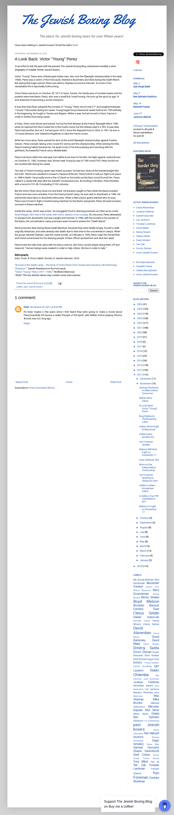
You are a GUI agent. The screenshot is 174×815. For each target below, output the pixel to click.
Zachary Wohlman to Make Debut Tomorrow (148, 390)
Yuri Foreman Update (146, 443)
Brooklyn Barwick (145, 262)
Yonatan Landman (145, 223)
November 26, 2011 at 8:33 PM (46, 307)
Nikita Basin (140, 713)
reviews (138, 737)
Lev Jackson (143, 219)
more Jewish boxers (147, 252)
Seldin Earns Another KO (146, 435)
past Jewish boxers (33, 286)
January (144, 560)
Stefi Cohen (141, 754)
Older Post (115, 382)
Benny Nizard (143, 232)
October (144, 518)
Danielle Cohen (144, 266)
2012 (140, 370)
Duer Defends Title (149, 459)
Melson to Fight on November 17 (147, 509)
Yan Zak (140, 244)
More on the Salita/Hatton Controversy (147, 467)
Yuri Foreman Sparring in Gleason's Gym (148, 477)
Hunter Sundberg (142, 666)
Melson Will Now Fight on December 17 (148, 452)
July (142, 532)
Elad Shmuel (139, 659)
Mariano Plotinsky (143, 692)
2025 (140, 308)
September (146, 522)
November (146, 383)
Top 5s (154, 761)
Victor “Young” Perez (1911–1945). (34, 271)
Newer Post (22, 382)
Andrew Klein (152, 587)
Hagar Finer (153, 659)
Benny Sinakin (150, 597)
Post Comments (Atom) (42, 387)
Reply (27, 323)
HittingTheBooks (152, 663)
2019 (140, 337)
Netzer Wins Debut (145, 399)
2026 (140, 304)
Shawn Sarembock (146, 751)
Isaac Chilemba (146, 672)
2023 (140, 318)
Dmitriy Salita (146, 648)
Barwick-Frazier (141, 106)
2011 (140, 374)
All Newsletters (141, 142)
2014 (140, 360)
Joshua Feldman (145, 211)
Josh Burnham (151, 679)
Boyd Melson (146, 601)
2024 (140, 313)
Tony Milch (140, 761)
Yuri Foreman (146, 775)
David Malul (142, 228)
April (142, 546)
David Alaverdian (145, 207)
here (75, 45)
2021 (140, 327)
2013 (140, 365)
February (145, 555)
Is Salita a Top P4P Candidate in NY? (148, 499)
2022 (140, 323)
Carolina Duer (146, 609)
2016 (140, 351)
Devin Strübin (143, 240)
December (146, 378)
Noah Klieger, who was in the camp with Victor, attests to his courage (51, 214)
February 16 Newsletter (145, 125)
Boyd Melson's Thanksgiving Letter (147, 419)
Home (69, 382)
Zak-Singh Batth (141, 86)
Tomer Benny (151, 758)
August (144, 527)
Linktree (137, 70)
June (143, 536)
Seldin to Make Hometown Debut (147, 488)
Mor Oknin (152, 710)
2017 (140, 346)
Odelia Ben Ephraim (146, 270)
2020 (140, 332)
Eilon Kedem (152, 655)
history (137, 662)
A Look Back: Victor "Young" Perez (148, 408)
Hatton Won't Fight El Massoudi (149, 428)
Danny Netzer (151, 624)
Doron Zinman (143, 248)
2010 (140, 566)
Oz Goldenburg (151, 720)
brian (26, 307)
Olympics (138, 720)
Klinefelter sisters (143, 685)
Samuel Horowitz (146, 747)
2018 (140, 341)
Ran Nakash (151, 733)
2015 (140, 356)
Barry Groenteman (146, 591)
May (142, 541)
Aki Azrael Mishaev (143, 579)
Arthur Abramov (142, 590)
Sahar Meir (153, 744)
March (143, 550)
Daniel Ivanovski (144, 215)
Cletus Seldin (143, 236)
